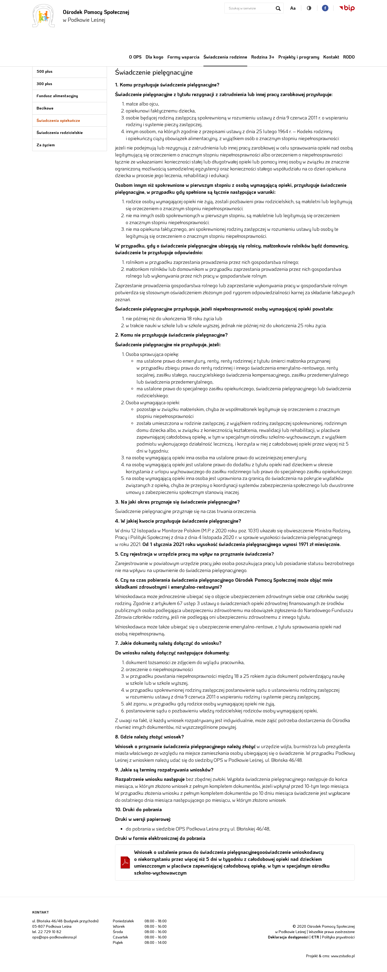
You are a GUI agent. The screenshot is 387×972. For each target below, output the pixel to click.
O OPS (135, 57)
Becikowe (45, 108)
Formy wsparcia (183, 57)
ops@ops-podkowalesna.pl (54, 937)
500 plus (44, 71)
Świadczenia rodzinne (225, 57)
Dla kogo (154, 57)
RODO (349, 57)
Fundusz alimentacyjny (57, 95)
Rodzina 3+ (262, 57)
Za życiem (46, 144)
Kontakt (331, 57)
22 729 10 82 (49, 931)
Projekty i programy (298, 57)
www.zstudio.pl (343, 955)
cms (325, 955)
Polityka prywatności (338, 937)
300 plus (44, 83)
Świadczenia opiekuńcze (58, 120)
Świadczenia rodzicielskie (60, 132)
